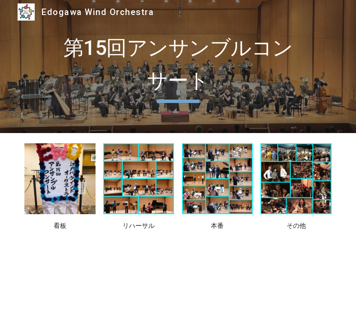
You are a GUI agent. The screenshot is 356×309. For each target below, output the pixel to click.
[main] (178, 66)
